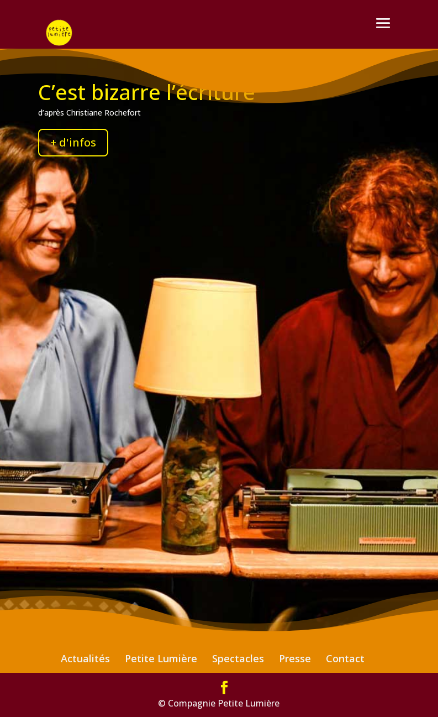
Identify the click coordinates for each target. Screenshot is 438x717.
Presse (295, 658)
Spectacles (238, 658)
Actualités (85, 658)
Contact (345, 658)
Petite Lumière (161, 658)
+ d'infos (73, 142)
